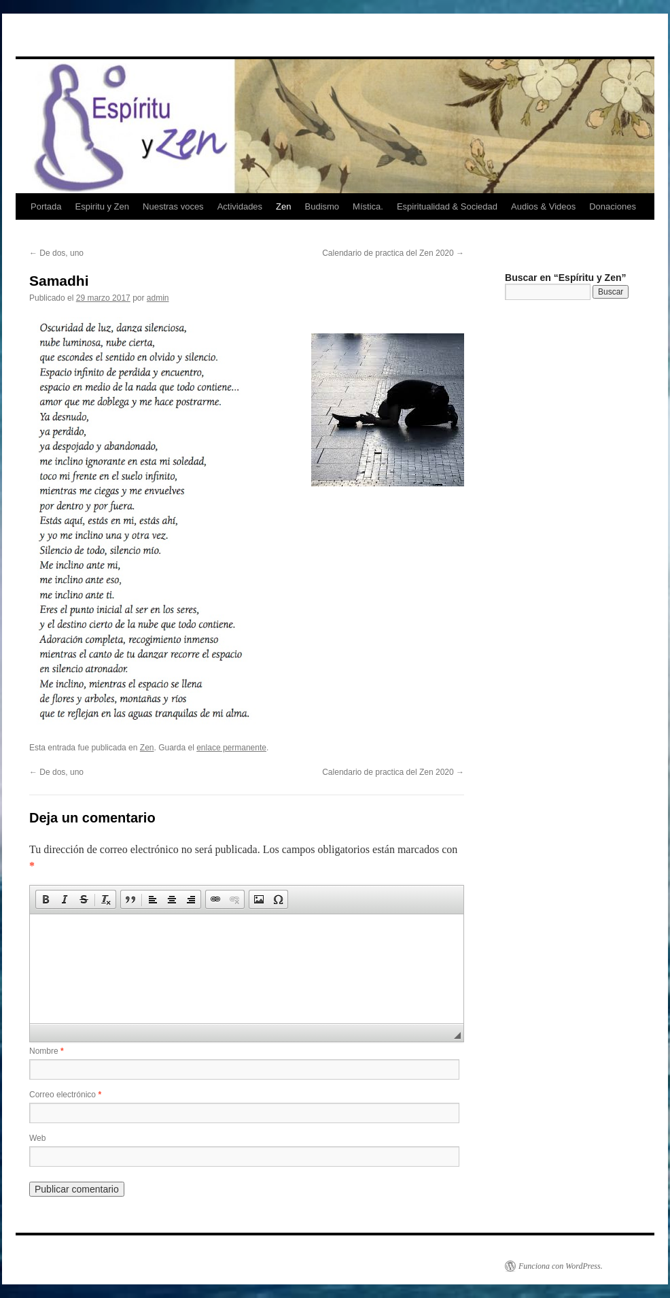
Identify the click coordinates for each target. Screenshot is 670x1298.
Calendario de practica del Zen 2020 (393, 253)
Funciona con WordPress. (560, 1266)
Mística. (368, 206)
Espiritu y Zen (102, 206)
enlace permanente (231, 747)
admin (158, 298)
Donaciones (612, 206)
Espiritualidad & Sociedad (447, 206)
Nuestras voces (173, 206)
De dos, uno (56, 253)
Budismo (322, 206)
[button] (45, 899)
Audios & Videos (543, 206)
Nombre (46, 1051)
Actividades (239, 206)
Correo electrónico (65, 1094)
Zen (283, 206)
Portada (46, 206)
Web (37, 1138)
